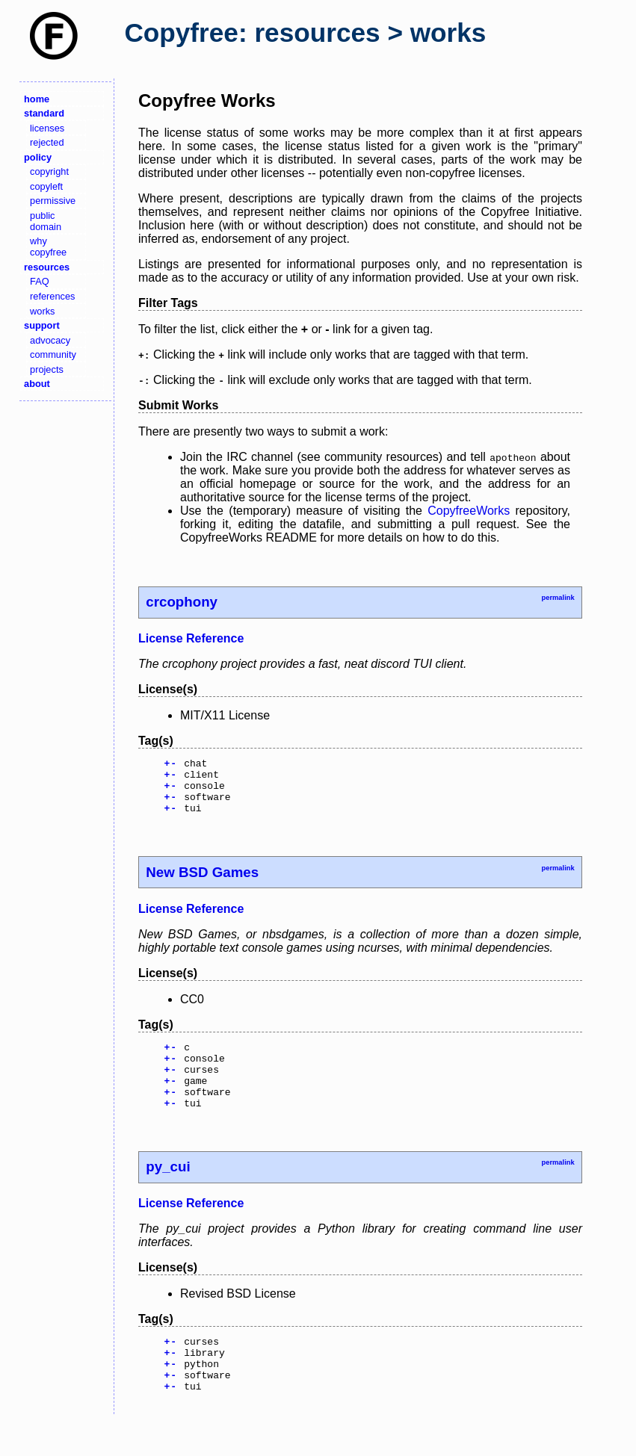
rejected (47, 142)
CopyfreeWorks (468, 510)
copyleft (46, 186)
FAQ (39, 281)
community (53, 354)
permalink (557, 597)
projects (47, 369)
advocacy (50, 340)
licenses (47, 128)
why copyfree (48, 246)
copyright (49, 171)
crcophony (181, 602)
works (42, 311)
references (52, 296)
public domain (45, 221)
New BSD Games (202, 883)
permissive (52, 200)
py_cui (168, 1191)
